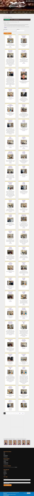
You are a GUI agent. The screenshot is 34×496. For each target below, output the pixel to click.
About (4, 454)
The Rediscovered (6, 462)
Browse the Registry (7, 19)
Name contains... (6, 29)
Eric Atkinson (10, 104)
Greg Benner (10, 166)
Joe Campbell (23, 291)
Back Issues (5, 472)
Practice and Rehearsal (10, 105)
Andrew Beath (10, 151)
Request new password (6, 483)
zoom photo (23, 46)
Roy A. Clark (23, 339)
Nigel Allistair (10, 35)
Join (11, 19)
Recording (23, 105)
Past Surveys (5, 473)
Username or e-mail (6, 478)
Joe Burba (10, 262)
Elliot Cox (24, 400)
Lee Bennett (23, 166)
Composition (10, 37)
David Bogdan (23, 200)
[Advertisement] (17, 421)
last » (23, 413)
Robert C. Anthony (24, 50)
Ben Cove (10, 400)
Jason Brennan (24, 247)
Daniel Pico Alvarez (23, 35)
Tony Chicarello (10, 321)
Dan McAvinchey (6, 455)
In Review (5, 461)
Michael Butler (24, 262)
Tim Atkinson (23, 89)
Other (23, 322)
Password (5, 481)
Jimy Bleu (24, 182)
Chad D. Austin (24, 104)
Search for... (18, 29)
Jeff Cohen (10, 386)
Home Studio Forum (16, 19)
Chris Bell (24, 151)
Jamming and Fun (10, 152)
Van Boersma (10, 200)
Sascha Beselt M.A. (10, 182)
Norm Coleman (24, 386)
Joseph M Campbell (10, 291)
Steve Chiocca (23, 321)
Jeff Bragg (10, 247)
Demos (10, 36)
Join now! (16, 467)
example (5, 27)
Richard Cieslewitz (10, 339)
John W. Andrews (10, 50)
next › (20, 413)
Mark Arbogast (10, 89)
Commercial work (10, 121)
